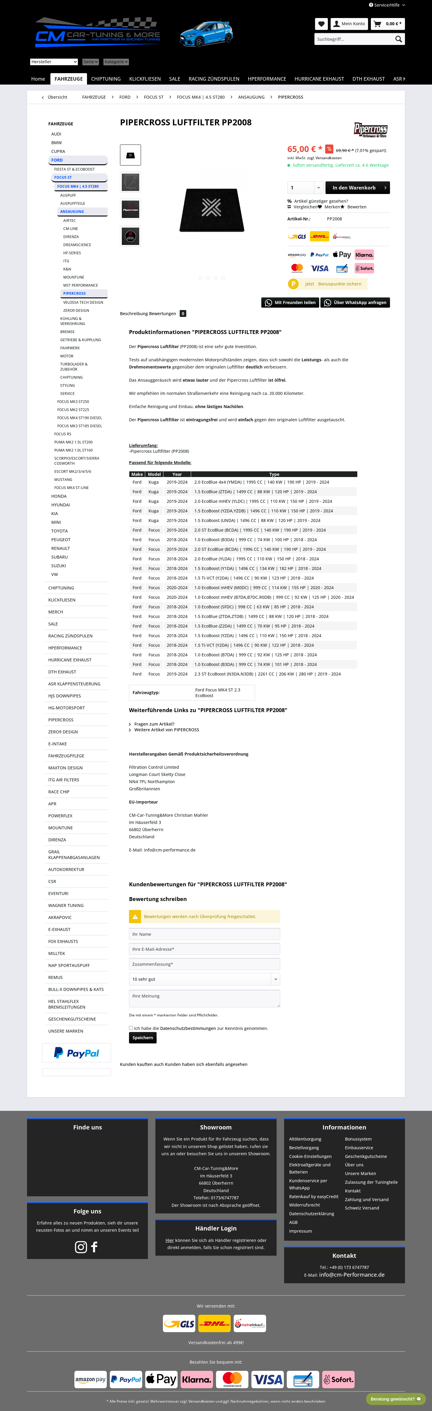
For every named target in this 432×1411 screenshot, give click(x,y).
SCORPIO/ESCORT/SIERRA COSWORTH (76, 461)
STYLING (67, 385)
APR (52, 804)
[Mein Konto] (349, 24)
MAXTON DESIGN (65, 768)
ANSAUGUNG (72, 211)
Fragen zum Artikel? (151, 724)
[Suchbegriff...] (359, 39)
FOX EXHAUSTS (63, 941)
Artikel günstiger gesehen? (317, 201)
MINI (56, 522)
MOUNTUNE (73, 277)
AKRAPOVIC (60, 917)
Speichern (143, 1037)
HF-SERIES (72, 252)
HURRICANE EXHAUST (70, 660)
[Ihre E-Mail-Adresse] (204, 949)
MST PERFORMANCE (80, 285)
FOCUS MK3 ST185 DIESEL (79, 425)
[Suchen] (398, 39)
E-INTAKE (57, 744)
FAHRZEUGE (60, 124)
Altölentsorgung (305, 1139)
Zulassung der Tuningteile (371, 1182)
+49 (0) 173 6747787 (349, 1267)
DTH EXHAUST (62, 672)
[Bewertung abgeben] (204, 979)
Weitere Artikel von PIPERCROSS (164, 729)
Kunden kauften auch (142, 1064)
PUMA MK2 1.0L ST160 (73, 450)
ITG (66, 261)
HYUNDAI (60, 505)
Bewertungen (167, 313)
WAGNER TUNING (66, 905)
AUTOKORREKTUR (66, 869)
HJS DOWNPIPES (64, 696)
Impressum (300, 1231)
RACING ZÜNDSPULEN (70, 636)
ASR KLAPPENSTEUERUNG (74, 684)
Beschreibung (134, 313)
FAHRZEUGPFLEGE (66, 756)
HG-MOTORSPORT (66, 708)
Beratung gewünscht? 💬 (396, 1399)
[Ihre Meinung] (204, 998)
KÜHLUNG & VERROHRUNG (72, 321)
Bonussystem (358, 1139)
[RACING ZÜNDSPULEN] (214, 79)
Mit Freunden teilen (290, 302)
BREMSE (67, 331)
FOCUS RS (62, 434)
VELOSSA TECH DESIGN (83, 302)
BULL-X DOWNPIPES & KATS (76, 989)
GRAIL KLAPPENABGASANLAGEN (74, 854)
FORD (57, 160)
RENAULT (60, 548)
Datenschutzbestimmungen (188, 1028)
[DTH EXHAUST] (368, 79)
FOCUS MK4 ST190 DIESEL (79, 417)
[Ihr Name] (204, 934)
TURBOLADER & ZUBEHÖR (74, 367)
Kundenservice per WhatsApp (308, 1184)
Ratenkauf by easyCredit (313, 1196)
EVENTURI (58, 893)
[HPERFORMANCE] (267, 79)
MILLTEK (56, 953)
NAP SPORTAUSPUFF (69, 965)
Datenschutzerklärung (311, 1213)
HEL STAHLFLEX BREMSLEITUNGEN (67, 1004)
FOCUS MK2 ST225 (73, 409)
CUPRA (58, 151)
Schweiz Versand (362, 1208)
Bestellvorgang (304, 1147)
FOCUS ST (63, 177)
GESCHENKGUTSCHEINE (72, 1019)
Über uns (354, 1165)
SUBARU (59, 557)
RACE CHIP (59, 792)
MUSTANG (63, 479)
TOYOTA (59, 531)
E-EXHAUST (59, 929)
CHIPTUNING (71, 377)
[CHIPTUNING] (106, 79)
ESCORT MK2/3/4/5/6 (72, 471)
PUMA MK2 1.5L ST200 (73, 442)
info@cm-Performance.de (352, 1274)
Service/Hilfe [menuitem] (385, 5)
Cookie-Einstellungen (310, 1156)
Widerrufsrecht (304, 1205)
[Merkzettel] (321, 24)
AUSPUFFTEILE (72, 203)
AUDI (56, 134)
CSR (52, 881)
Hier (170, 1240)
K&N (67, 269)
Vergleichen (302, 207)
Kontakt (353, 1191)
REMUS (55, 977)
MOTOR (67, 356)
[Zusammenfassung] (204, 964)
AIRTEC (69, 220)
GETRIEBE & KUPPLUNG (80, 339)
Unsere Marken (360, 1173)
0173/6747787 (225, 1198)
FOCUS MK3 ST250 (73, 401)
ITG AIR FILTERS (63, 780)
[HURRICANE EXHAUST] (319, 79)
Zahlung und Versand (367, 1199)
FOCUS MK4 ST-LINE (71, 487)
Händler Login (216, 1228)
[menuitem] (359, 39)
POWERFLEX (60, 816)
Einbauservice (359, 1147)
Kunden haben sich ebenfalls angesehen (206, 1064)
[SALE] (174, 79)
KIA (54, 513)
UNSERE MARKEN (65, 1031)
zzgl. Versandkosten (324, 157)
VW (54, 574)
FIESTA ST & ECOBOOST (74, 169)
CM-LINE (70, 228)
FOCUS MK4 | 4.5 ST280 (78, 186)
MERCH (55, 612)
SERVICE (67, 393)
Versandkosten (201, 1401)
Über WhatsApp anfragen (355, 302)
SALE (53, 624)
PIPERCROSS (74, 293)
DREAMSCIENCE (77, 244)
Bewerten (353, 207)
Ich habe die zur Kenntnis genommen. (201, 1028)
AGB (293, 1222)
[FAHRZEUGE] (68, 79)
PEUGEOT (60, 539)
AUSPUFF (68, 195)
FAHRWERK (70, 348)
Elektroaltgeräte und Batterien (310, 1168)
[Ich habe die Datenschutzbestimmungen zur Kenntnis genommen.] (131, 1028)
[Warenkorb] (388, 24)
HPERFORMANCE (65, 648)
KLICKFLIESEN (62, 600)
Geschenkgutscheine (366, 1156)
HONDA (59, 496)
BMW (56, 142)
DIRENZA (71, 236)
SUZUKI (58, 565)
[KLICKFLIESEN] (145, 79)
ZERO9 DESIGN (76, 310)
